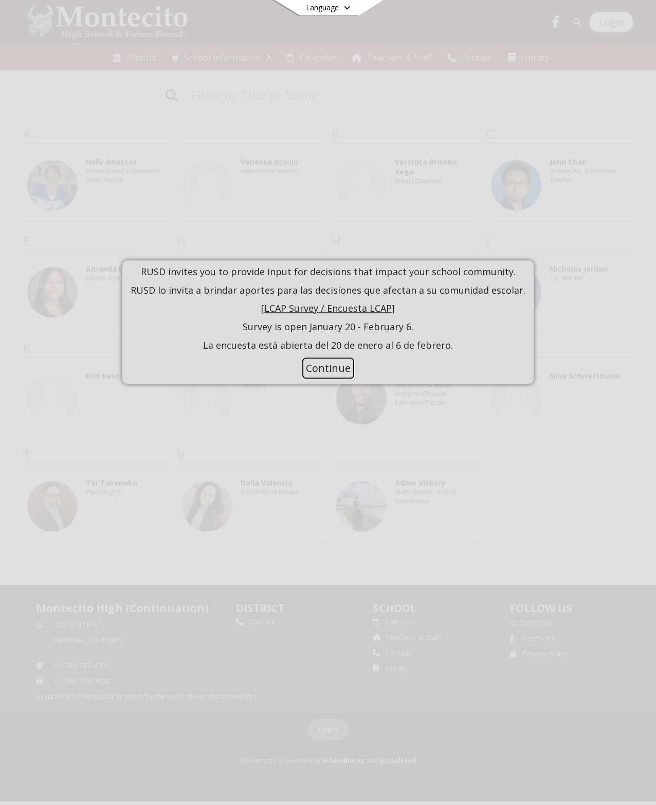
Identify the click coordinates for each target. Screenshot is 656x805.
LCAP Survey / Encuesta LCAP (328, 308)
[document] (328, 308)
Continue (328, 368)
